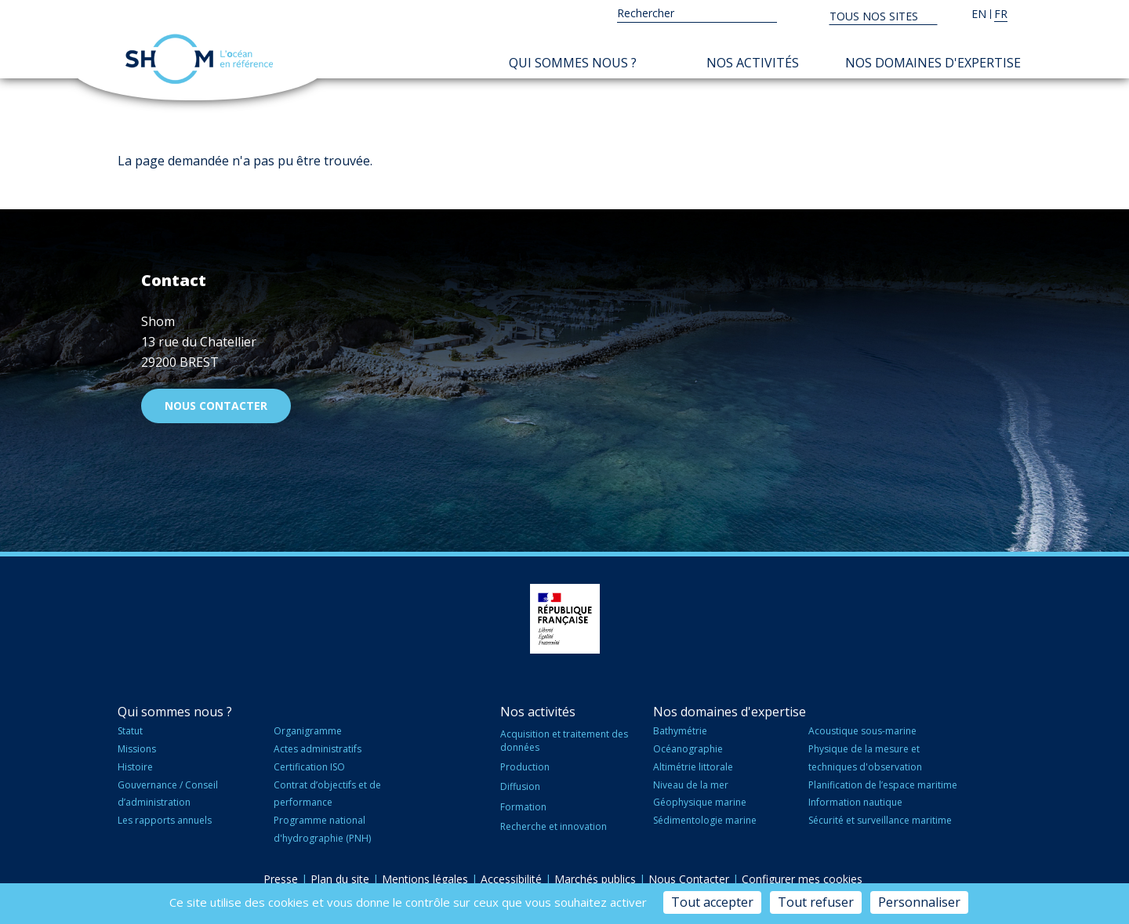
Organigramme (308, 730)
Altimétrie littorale (693, 767)
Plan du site (339, 878)
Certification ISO (309, 767)
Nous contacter (216, 405)
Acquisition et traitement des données (564, 740)
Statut (130, 730)
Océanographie (688, 749)
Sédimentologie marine (705, 820)
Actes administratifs (317, 749)
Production (525, 767)
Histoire (135, 767)
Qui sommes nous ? (573, 62)
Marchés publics (595, 878)
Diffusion (520, 786)
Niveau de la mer (690, 785)
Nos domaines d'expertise (933, 62)
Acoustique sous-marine (862, 730)
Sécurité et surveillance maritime (880, 820)
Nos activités (752, 62)
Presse (280, 878)
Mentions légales (425, 878)
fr (1000, 13)
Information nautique (855, 802)
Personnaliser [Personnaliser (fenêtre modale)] (919, 902)
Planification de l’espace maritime (882, 785)
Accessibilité (511, 878)
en (978, 13)
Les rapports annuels (165, 820)
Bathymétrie (680, 730)
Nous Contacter (688, 878)
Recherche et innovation (553, 826)
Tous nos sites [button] (875, 16)
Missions (137, 749)
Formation (523, 806)
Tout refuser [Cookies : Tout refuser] (816, 902)
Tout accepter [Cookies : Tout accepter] (712, 902)
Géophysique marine (699, 802)
